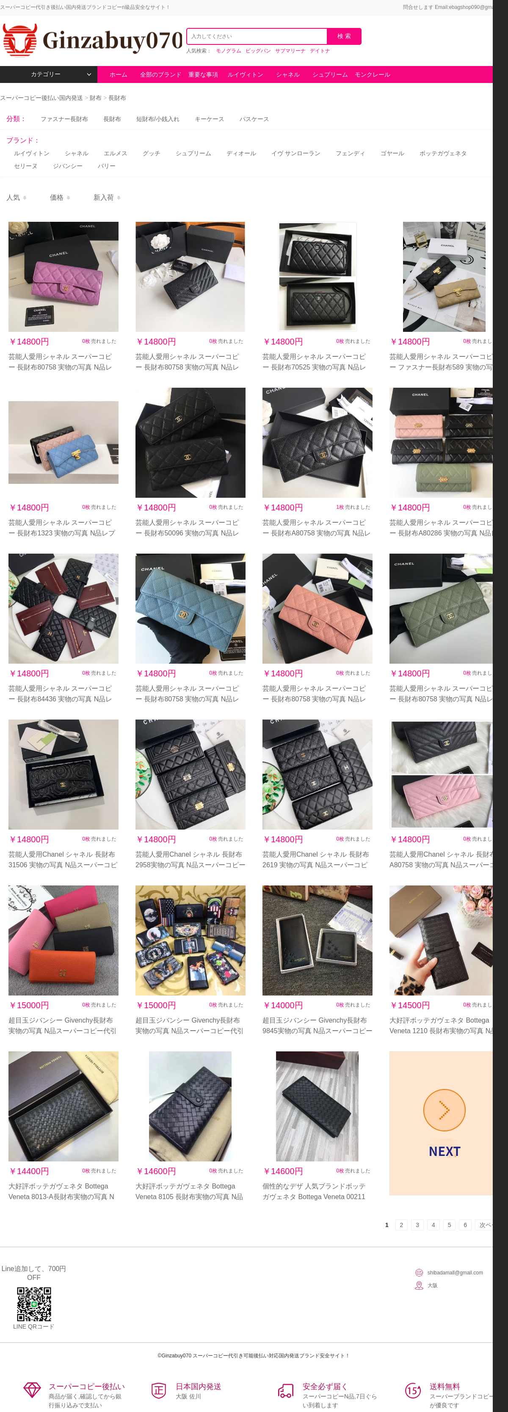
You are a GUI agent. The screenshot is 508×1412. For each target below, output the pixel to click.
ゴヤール (392, 153)
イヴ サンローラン (295, 153)
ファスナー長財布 (64, 119)
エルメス (115, 153)
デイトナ (320, 51)
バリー (107, 166)
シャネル (288, 74)
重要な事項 (203, 74)
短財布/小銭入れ (157, 119)
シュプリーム (330, 74)
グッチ (151, 153)
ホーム (118, 74)
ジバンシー (68, 166)
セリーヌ (26, 166)
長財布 (117, 97)
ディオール (241, 153)
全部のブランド (161, 74)
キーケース (209, 119)
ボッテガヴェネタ (443, 153)
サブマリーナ (290, 51)
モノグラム (228, 51)
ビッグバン (258, 51)
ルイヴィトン (245, 74)
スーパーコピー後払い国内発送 (42, 97)
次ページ (491, 1225)
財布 (96, 97)
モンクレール (372, 74)
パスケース (254, 119)
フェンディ (350, 153)
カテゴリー (61, 74)
